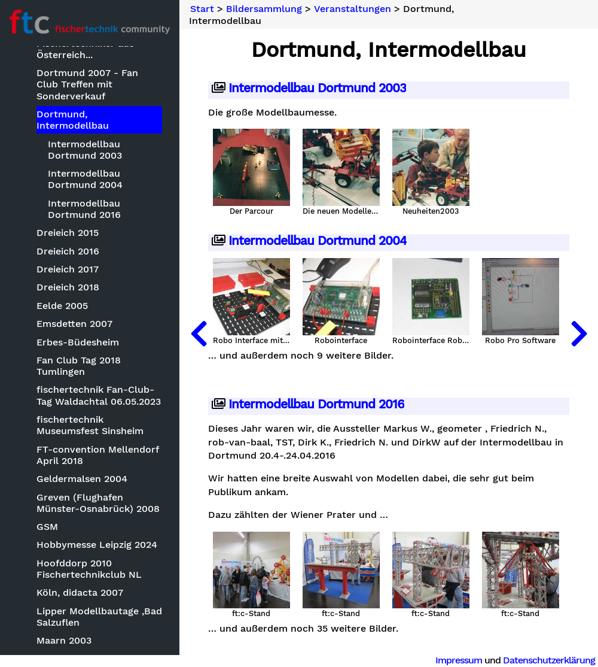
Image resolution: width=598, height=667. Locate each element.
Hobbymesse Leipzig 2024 (96, 544)
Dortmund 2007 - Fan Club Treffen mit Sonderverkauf (87, 84)
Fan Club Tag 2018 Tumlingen (78, 365)
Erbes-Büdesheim (77, 342)
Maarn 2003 (63, 640)
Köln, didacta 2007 (79, 592)
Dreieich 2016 (67, 251)
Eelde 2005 (62, 305)
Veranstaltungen (352, 9)
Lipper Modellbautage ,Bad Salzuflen (99, 616)
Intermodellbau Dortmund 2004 (85, 179)
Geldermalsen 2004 (81, 478)
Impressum (458, 660)
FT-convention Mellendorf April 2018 (97, 455)
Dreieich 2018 (67, 287)
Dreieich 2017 (67, 269)
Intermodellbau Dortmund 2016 (84, 209)
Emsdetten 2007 (74, 323)
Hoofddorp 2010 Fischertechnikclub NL (89, 568)
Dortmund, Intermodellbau (72, 119)
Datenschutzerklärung (549, 660)
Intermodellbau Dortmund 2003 (85, 149)
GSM (47, 526)
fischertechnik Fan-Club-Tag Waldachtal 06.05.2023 (98, 395)
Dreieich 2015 (67, 232)
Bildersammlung (264, 9)
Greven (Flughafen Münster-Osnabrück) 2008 (98, 503)
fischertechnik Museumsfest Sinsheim (90, 425)
